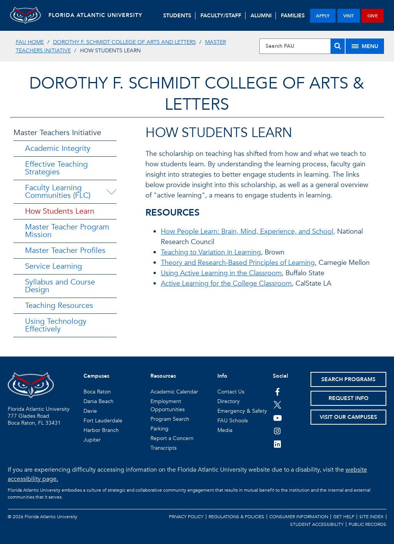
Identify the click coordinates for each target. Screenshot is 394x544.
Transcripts (163, 448)
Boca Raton (97, 391)
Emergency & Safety (242, 411)
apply (323, 16)
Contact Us (230, 391)
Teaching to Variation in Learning (211, 252)
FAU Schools (232, 420)
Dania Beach (98, 401)
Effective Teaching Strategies (56, 168)
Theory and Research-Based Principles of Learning (238, 263)
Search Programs (348, 379)
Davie (90, 411)
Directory (228, 401)
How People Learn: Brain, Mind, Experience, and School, (248, 231)
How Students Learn (59, 211)
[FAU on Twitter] (277, 404)
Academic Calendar (174, 391)
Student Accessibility (317, 524)
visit (348, 16)
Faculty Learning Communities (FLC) (57, 191)
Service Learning (53, 266)
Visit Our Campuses (348, 417)
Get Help (343, 517)
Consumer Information (298, 517)
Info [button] (222, 376)
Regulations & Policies (236, 517)
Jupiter (92, 440)
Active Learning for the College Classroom (226, 283)
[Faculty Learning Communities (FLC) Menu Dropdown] (113, 191)
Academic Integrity (57, 148)
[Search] (338, 46)
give (372, 16)
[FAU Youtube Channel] (277, 418)
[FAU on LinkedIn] (277, 444)
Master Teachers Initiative (57, 132)
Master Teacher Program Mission (67, 231)
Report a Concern (172, 438)
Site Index (371, 517)
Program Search (169, 419)
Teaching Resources (59, 305)
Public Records (367, 524)
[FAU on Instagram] (277, 431)
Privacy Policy (186, 517)
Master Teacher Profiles (65, 250)
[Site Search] (302, 46)
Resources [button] (163, 376)
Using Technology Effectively (56, 325)
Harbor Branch (101, 430)
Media (224, 430)
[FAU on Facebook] (277, 391)
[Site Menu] (365, 46)
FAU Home (30, 42)
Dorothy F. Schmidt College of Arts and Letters (124, 42)
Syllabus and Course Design (60, 286)
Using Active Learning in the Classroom (221, 273)
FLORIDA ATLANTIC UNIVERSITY (95, 15)
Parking (159, 428)
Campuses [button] (96, 376)
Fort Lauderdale (102, 420)
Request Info (349, 398)
